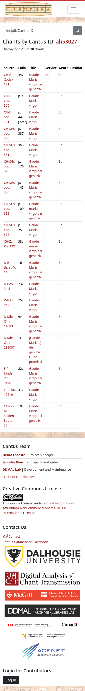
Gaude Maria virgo (34, 101)
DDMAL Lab (12, 469)
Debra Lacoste (14, 455)
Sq (60, 74)
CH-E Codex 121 (8, 79)
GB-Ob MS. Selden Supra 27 (9, 415)
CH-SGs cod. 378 (9, 166)
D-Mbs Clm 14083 (9, 321)
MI (47, 74)
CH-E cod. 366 (7, 101)
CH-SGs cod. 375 (9, 230)
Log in (11, 680)
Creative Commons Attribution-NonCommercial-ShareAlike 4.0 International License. (39, 508)
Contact (11, 536)
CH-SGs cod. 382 (9, 209)
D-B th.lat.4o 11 (10, 267)
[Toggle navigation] (73, 9)
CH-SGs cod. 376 (9, 133)
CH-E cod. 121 (7, 117)
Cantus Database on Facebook (25, 542)
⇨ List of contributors (18, 477)
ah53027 (66, 41)
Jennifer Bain (13, 462)
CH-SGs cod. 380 (9, 187)
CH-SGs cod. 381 (9, 150)
